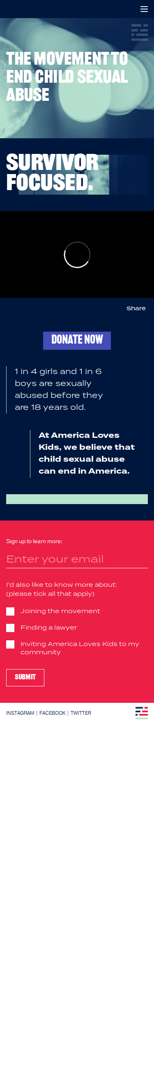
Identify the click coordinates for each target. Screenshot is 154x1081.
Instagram (20, 713)
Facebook (52, 713)
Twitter (81, 713)
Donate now (77, 340)
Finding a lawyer (49, 627)
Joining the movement (60, 611)
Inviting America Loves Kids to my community (80, 648)
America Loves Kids (11, 9)
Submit (25, 677)
